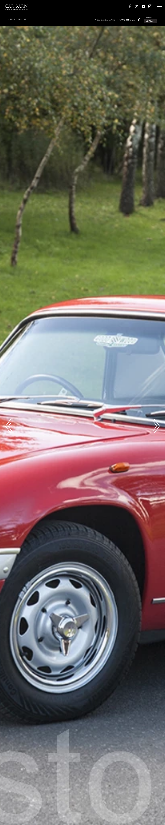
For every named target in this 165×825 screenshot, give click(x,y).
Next (156, 426)
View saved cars (104, 19)
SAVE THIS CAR (130, 19)
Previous (8, 426)
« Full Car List (17, 19)
